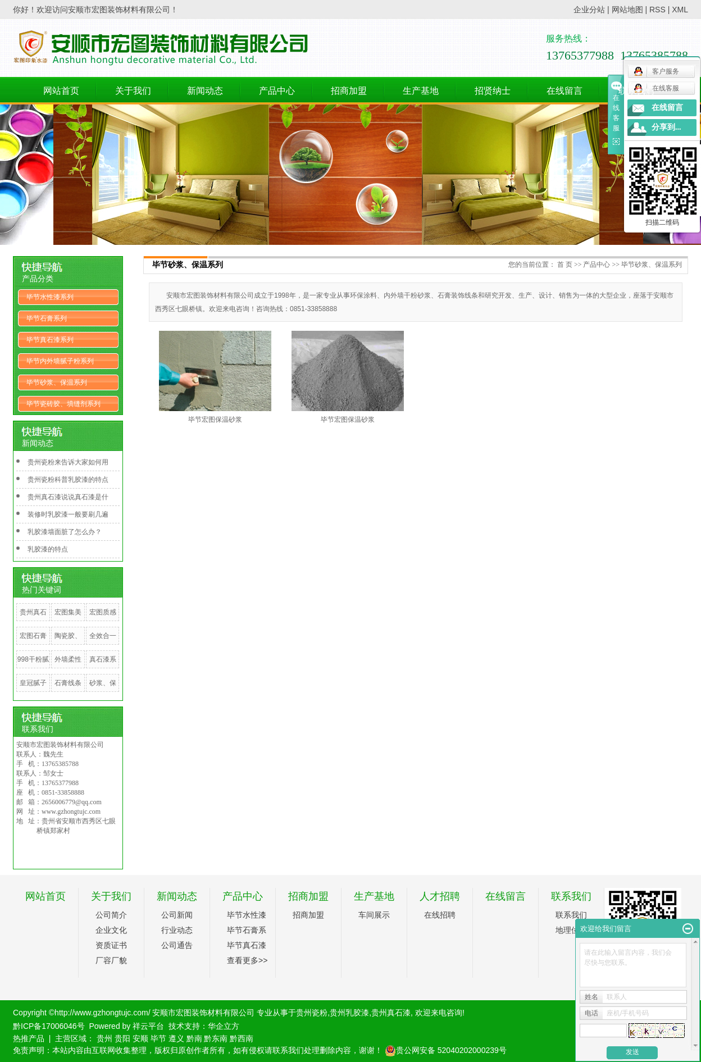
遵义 (176, 1038)
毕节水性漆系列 (50, 297)
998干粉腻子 (33, 667)
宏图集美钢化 (67, 620)
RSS (657, 9)
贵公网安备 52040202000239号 (446, 1050)
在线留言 (564, 90)
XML (680, 9)
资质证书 (111, 945)
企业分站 (589, 9)
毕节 (158, 1038)
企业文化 (111, 930)
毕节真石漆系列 (50, 340)
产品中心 (277, 90)
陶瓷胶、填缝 (67, 644)
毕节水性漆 (246, 914)
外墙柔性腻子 (67, 667)
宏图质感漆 (102, 620)
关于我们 (133, 90)
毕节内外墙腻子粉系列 (60, 361)
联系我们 (636, 90)
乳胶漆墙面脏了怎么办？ (65, 532)
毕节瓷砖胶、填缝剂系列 (63, 404)
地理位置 (571, 930)
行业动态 (177, 930)
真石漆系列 (102, 667)
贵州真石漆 (33, 620)
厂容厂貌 (111, 960)
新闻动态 (205, 90)
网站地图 (627, 9)
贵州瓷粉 (311, 1012)
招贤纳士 (493, 90)
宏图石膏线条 (33, 644)
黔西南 (241, 1038)
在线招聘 (440, 914)
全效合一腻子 (102, 644)
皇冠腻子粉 (33, 691)
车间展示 (374, 914)
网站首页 (61, 90)
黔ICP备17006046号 (49, 1026)
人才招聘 (440, 896)
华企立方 (223, 1026)
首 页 (564, 264)
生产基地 (421, 90)
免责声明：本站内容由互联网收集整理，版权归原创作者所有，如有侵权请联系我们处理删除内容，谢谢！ (198, 1050)
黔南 (194, 1038)
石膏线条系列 (67, 691)
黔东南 (215, 1038)
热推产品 (28, 1038)
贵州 (104, 1038)
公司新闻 (177, 914)
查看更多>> (247, 960)
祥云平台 (148, 1026)
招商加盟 (349, 90)
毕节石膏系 (246, 930)
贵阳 (122, 1038)
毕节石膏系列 (46, 318)
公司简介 (111, 914)
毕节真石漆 (246, 945)
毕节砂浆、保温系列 (56, 382)
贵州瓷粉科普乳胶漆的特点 (68, 480)
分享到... (666, 127)
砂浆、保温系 (102, 691)
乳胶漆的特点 (48, 549)
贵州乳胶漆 (349, 1012)
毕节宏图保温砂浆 (215, 419)
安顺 (140, 1038)
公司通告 (177, 945)
